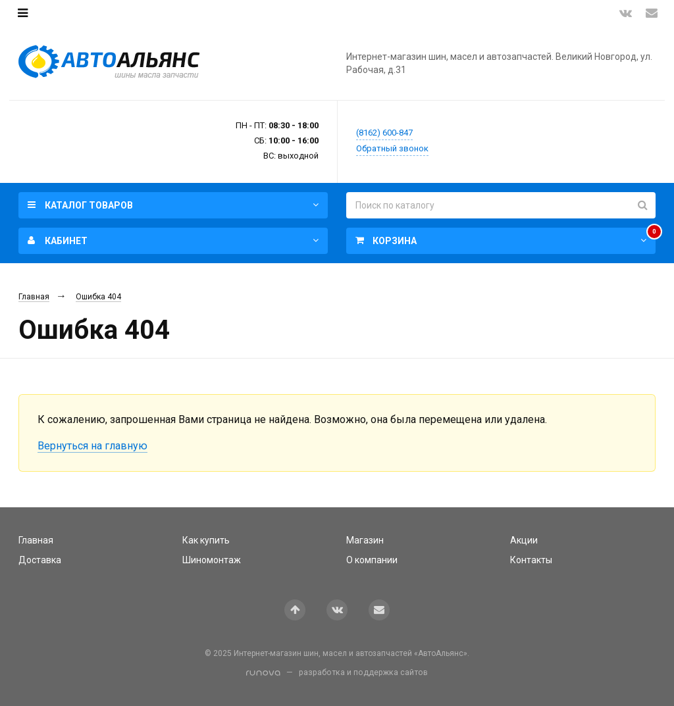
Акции (524, 540)
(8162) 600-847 (384, 133)
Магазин (365, 540)
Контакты (531, 560)
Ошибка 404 (98, 296)
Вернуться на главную (92, 446)
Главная (33, 296)
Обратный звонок (392, 148)
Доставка (39, 560)
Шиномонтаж (211, 560)
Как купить (206, 540)
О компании (372, 560)
